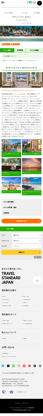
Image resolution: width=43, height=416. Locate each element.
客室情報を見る (21, 221)
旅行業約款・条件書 (27, 405)
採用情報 (26, 341)
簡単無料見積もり (8, 356)
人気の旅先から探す (30, 302)
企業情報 (5, 341)
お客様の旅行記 (28, 308)
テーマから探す (7, 305)
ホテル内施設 (34, 50)
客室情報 (20, 50)
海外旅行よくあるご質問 (31, 323)
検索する (21, 252)
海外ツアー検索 (28, 299)
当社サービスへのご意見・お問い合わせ (15, 359)
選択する (16, 235)
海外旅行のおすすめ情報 (10, 308)
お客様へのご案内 (8, 323)
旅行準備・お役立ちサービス (12, 326)
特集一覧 (26, 305)
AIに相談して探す (8, 302)
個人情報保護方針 (15, 405)
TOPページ (6, 299)
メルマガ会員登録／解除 (31, 326)
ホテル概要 (7, 50)
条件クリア (37, 257)
